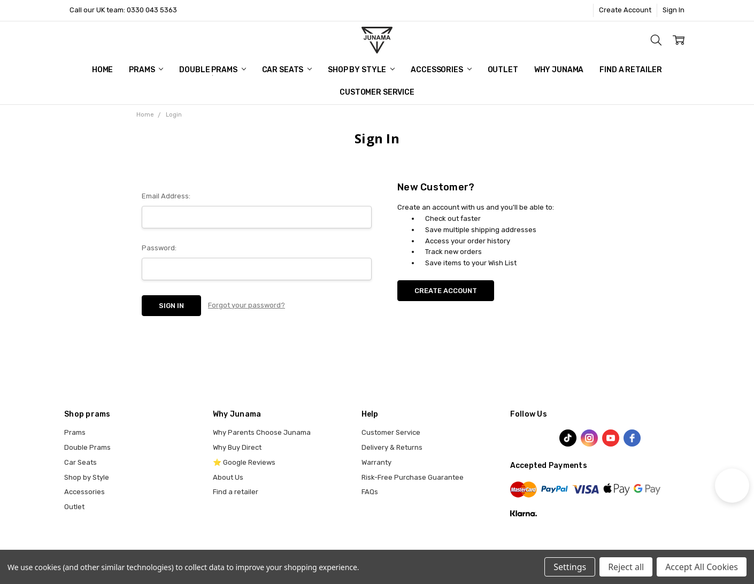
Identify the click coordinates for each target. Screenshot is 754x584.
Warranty (376, 462)
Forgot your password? (246, 305)
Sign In (673, 10)
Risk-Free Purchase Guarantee (412, 477)
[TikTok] (567, 438)
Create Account (625, 10)
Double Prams (212, 69)
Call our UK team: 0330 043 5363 (123, 10)
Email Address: (166, 196)
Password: (159, 248)
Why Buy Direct (237, 447)
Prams (146, 69)
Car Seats (287, 69)
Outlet (503, 69)
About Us (228, 477)
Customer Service (377, 92)
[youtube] (610, 438)
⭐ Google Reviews (244, 462)
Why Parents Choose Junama (262, 432)
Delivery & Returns (391, 447)
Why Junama (559, 69)
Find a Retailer (630, 69)
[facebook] (632, 438)
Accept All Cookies (701, 567)
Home (102, 69)
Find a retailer (235, 492)
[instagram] (589, 438)
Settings (569, 567)
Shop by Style (361, 69)
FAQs (369, 492)
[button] (732, 485)
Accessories (441, 69)
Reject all (626, 567)
